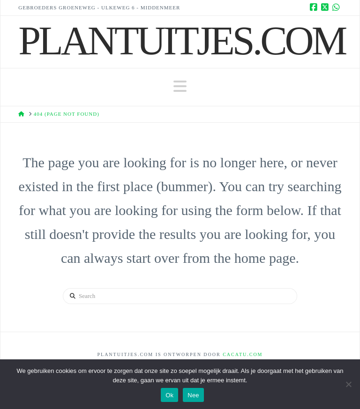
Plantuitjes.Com (181, 41)
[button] (180, 86)
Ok (169, 395)
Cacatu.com (242, 354)
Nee (193, 395)
